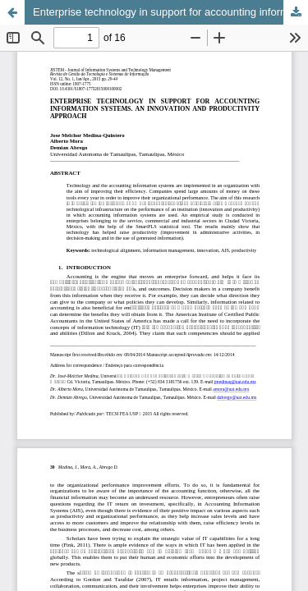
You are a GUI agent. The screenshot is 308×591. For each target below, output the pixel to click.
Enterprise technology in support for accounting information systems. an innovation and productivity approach (170, 12)
